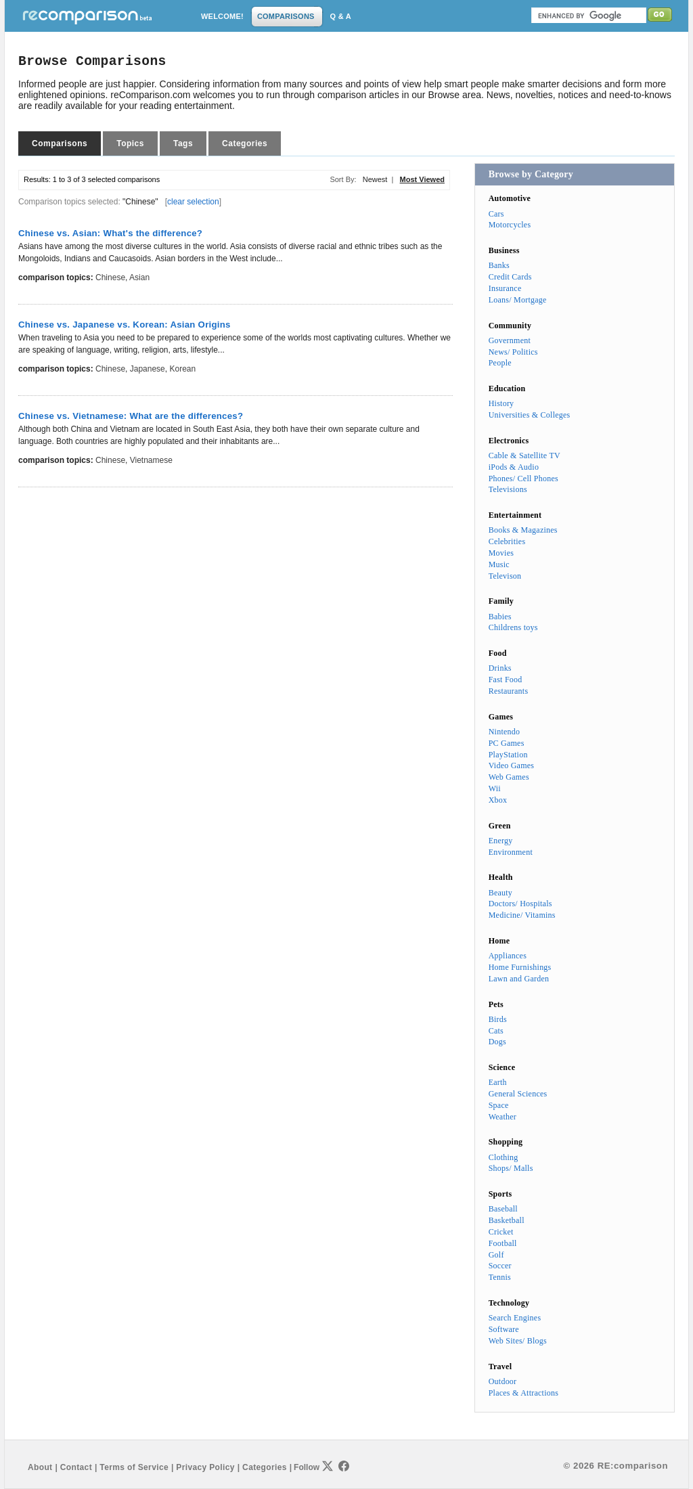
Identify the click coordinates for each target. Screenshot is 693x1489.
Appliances (508, 955)
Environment (511, 852)
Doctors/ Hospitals (520, 903)
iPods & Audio (514, 467)
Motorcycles (510, 224)
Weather (502, 1116)
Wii (495, 788)
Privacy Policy (205, 1467)
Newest (375, 179)
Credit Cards (510, 277)
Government (510, 340)
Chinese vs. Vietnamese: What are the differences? (130, 416)
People (500, 363)
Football (503, 1243)
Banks (499, 265)
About (40, 1467)
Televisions (508, 489)
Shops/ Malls (511, 1168)
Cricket (501, 1232)
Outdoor (503, 1381)
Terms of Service (134, 1467)
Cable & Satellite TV (524, 455)
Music (499, 564)
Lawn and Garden (519, 978)
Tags (183, 143)
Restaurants (509, 691)
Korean (182, 369)
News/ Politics (513, 352)
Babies (500, 616)
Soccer (500, 1265)
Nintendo (504, 731)
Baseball (503, 1209)
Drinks (500, 668)
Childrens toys (513, 627)
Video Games (512, 765)
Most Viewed (422, 179)
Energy (501, 840)
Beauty (500, 892)
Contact (76, 1467)
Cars (496, 214)
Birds (498, 1019)
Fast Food (505, 679)
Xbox (498, 800)
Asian (139, 277)
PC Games (506, 743)
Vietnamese (151, 460)
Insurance (505, 288)
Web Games (509, 777)
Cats (496, 1031)
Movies (501, 553)
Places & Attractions (523, 1393)
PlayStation (508, 754)
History (501, 403)
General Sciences (518, 1093)
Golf (496, 1255)
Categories (244, 143)
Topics (130, 143)
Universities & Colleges (530, 415)
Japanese (147, 369)
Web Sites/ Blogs (518, 1341)
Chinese (110, 277)
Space (499, 1105)
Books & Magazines (523, 530)
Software (504, 1329)
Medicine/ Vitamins (522, 915)
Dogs (497, 1041)
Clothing (503, 1157)
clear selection (193, 201)
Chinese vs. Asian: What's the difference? (110, 233)
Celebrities (507, 541)
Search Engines (515, 1318)
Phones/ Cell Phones (523, 478)
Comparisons (59, 143)
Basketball (506, 1220)
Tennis (500, 1277)
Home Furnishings (520, 967)
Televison (505, 576)
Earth (498, 1082)
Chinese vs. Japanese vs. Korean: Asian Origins (124, 324)
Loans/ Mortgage (518, 300)
